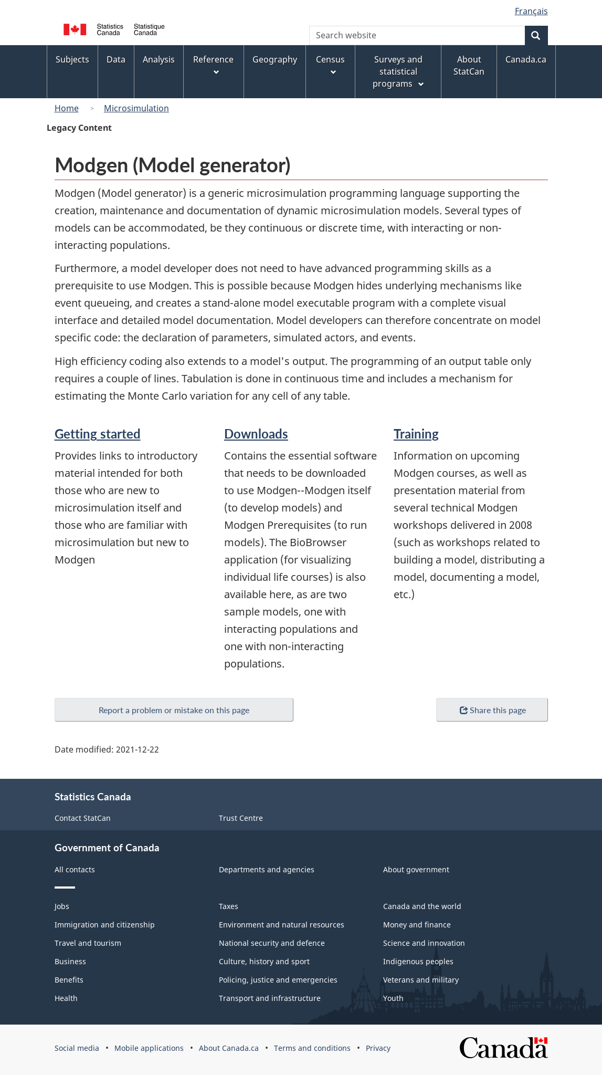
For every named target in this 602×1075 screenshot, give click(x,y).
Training (416, 433)
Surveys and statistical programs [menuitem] (399, 71)
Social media (77, 1048)
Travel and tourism (88, 943)
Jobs (62, 906)
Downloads (256, 433)
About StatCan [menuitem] (468, 65)
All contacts (75, 869)
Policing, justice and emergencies (278, 980)
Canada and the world (422, 906)
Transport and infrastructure (270, 998)
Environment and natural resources (281, 925)
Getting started (98, 433)
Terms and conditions (312, 1048)
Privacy (378, 1048)
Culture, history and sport (264, 961)
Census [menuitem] (330, 65)
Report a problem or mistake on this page (174, 710)
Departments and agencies (266, 869)
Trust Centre (241, 818)
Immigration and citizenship (105, 925)
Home (67, 108)
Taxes (228, 906)
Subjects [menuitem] (72, 59)
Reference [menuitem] (213, 65)
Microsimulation (136, 108)
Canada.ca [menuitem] (525, 59)
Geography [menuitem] (274, 59)
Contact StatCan (83, 818)
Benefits (69, 980)
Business (70, 961)
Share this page (492, 710)
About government (416, 869)
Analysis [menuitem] (159, 59)
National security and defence (272, 943)
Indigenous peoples (418, 961)
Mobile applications (149, 1048)
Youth (393, 998)
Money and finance (417, 925)
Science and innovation (424, 943)
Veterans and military (421, 980)
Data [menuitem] (116, 59)
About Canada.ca (229, 1048)
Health (66, 998)
